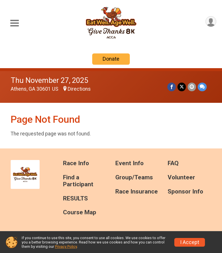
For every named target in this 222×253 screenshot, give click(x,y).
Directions (79, 89)
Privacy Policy (66, 246)
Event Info (129, 163)
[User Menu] (211, 21)
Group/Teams (134, 177)
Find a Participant (78, 181)
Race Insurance (136, 191)
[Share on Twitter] (181, 87)
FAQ (173, 163)
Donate (111, 59)
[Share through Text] (202, 87)
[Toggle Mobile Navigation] (14, 23)
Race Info (76, 163)
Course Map (79, 212)
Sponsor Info (185, 191)
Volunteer (181, 177)
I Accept (189, 242)
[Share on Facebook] (171, 87)
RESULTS (75, 198)
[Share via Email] (192, 87)
